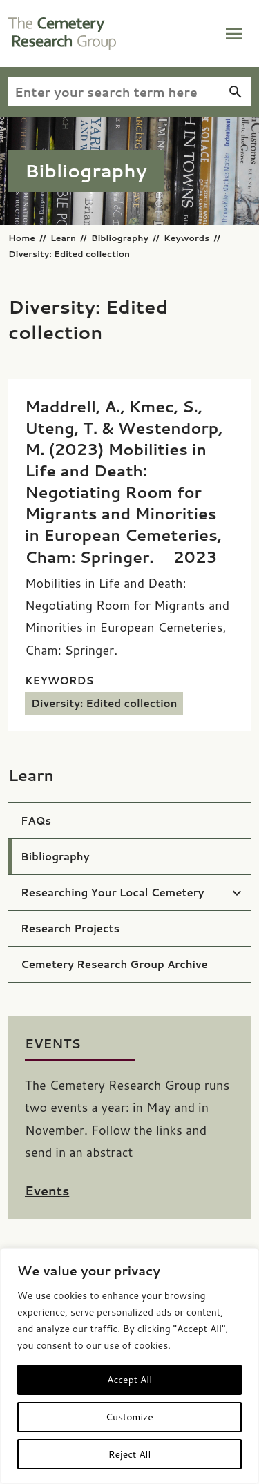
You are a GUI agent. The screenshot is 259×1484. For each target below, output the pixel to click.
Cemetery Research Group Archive (114, 964)
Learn (63, 237)
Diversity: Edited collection (104, 703)
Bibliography (119, 237)
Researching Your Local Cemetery (112, 892)
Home (21, 237)
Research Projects (70, 928)
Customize (129, 1417)
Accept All (129, 1380)
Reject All (129, 1454)
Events (47, 1190)
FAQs (36, 820)
